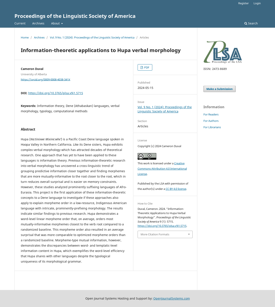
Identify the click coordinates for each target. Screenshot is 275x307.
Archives (38, 23)
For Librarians (212, 127)
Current (19, 23)
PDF (146, 67)
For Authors (211, 121)
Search (251, 23)
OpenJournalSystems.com (171, 298)
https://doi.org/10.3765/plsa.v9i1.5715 (55, 93)
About (56, 23)
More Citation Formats (155, 234)
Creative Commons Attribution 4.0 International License (162, 168)
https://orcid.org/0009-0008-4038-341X (45, 79)
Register (243, 3)
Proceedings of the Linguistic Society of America (75, 15)
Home (25, 37)
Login (257, 3)
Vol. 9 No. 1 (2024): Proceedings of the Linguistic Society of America (92, 37)
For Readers (211, 114)
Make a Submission (219, 89)
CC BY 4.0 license (176, 189)
